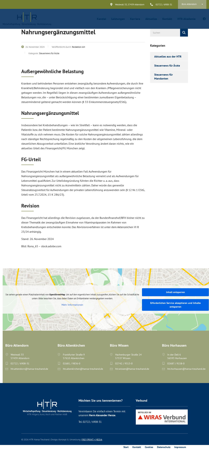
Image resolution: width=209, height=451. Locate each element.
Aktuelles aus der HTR (168, 56)
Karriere (135, 19)
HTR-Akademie (186, 19)
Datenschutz (163, 447)
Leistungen (118, 19)
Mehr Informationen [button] (72, 304)
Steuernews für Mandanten (163, 76)
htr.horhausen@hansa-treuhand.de (186, 368)
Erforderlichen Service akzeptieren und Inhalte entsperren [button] (175, 304)
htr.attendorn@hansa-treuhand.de (29, 368)
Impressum (180, 447)
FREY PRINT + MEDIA (92, 439)
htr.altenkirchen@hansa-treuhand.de (83, 368)
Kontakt (167, 19)
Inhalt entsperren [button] (175, 292)
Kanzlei (101, 19)
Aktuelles (151, 19)
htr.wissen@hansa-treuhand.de (132, 368)
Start (126, 447)
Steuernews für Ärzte (167, 65)
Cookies (149, 447)
